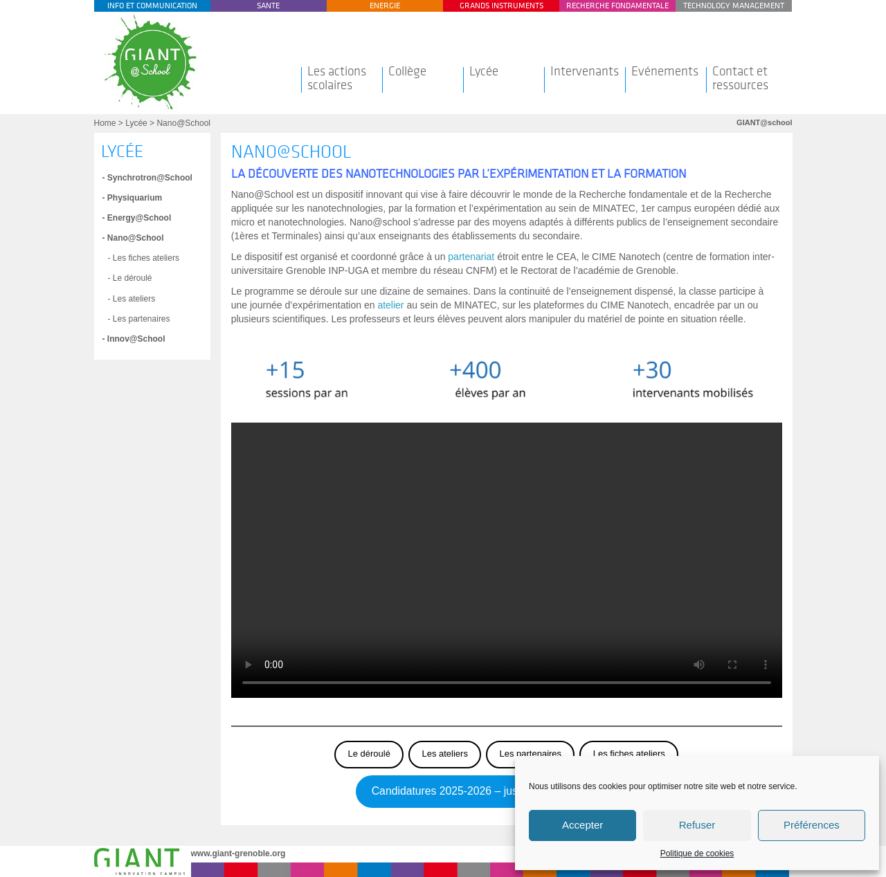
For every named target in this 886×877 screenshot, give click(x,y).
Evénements (664, 71)
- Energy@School (137, 218)
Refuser (697, 825)
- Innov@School (133, 339)
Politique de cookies (697, 853)
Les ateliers (444, 753)
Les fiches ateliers (629, 753)
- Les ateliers (132, 299)
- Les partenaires (139, 319)
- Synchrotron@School (147, 178)
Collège (407, 71)
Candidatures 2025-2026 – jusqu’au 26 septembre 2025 (507, 791)
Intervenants (584, 71)
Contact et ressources (740, 78)
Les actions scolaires (336, 78)
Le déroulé (368, 753)
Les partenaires (530, 753)
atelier (390, 305)
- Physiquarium (132, 198)
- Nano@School (133, 238)
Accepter (582, 825)
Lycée (483, 71)
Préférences (812, 825)
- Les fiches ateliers (143, 258)
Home (105, 123)
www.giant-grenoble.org (238, 853)
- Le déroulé (130, 278)
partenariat (471, 256)
